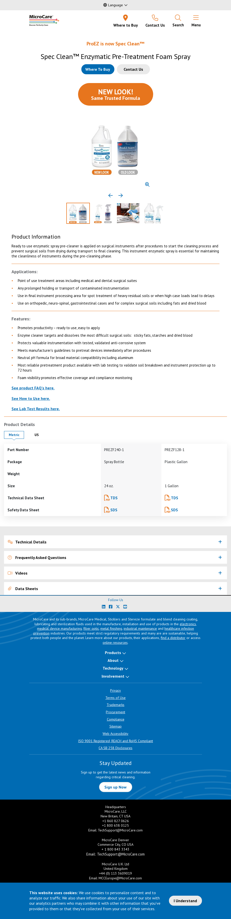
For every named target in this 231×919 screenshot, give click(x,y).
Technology (113, 668)
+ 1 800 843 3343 (115, 849)
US (40, 434)
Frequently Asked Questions (37, 557)
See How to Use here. (31, 398)
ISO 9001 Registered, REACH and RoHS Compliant (115, 741)
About (113, 660)
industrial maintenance (140, 628)
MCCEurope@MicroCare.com (120, 878)
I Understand (185, 900)
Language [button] (113, 5)
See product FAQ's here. (33, 387)
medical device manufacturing (59, 628)
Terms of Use (115, 697)
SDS (113, 510)
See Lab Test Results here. (36, 408)
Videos (18, 573)
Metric (16, 434)
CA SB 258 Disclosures (115, 748)
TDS (114, 498)
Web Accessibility (115, 733)
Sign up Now (115, 787)
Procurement (115, 712)
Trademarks (115, 704)
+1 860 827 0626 (115, 821)
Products (113, 652)
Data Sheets (23, 588)
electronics (188, 624)
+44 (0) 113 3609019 (115, 873)
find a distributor (173, 637)
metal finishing (111, 628)
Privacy (115, 690)
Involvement (113, 676)
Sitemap (115, 726)
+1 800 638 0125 (115, 825)
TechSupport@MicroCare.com (120, 830)
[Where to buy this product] (97, 69)
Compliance (115, 719)
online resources (115, 642)
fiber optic (91, 628)
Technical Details (27, 541)
